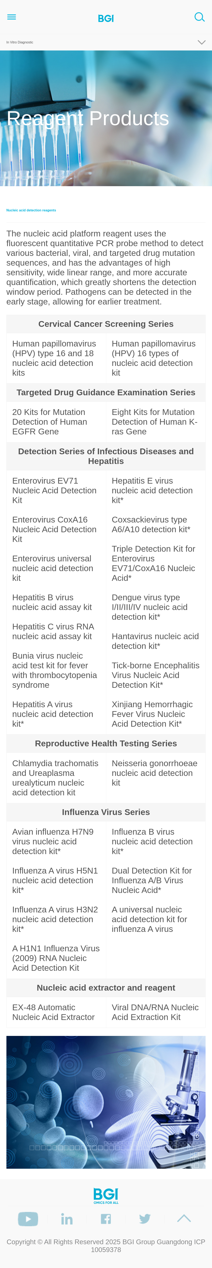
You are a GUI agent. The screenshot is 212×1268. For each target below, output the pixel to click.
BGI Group (138, 1242)
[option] (106, 1102)
